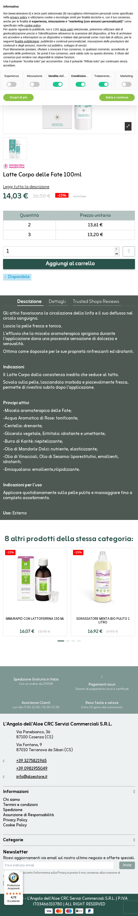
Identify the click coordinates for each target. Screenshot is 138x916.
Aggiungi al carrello (70, 264)
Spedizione (12, 810)
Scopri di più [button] (18, 97)
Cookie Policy (15, 825)
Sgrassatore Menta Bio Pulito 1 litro (103, 620)
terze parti (66, 29)
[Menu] (20, 872)
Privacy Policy (15, 820)
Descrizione (29, 302)
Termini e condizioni (20, 805)
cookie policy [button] (32, 25)
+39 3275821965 (31, 760)
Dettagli (57, 302)
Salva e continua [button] (117, 97)
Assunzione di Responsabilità (28, 815)
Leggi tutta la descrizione (26, 187)
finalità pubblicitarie (27, 41)
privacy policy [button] (18, 17)
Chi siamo (11, 799)
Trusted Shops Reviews (96, 302)
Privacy (62, 872)
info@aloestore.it (31, 776)
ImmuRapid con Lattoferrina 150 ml (35, 619)
